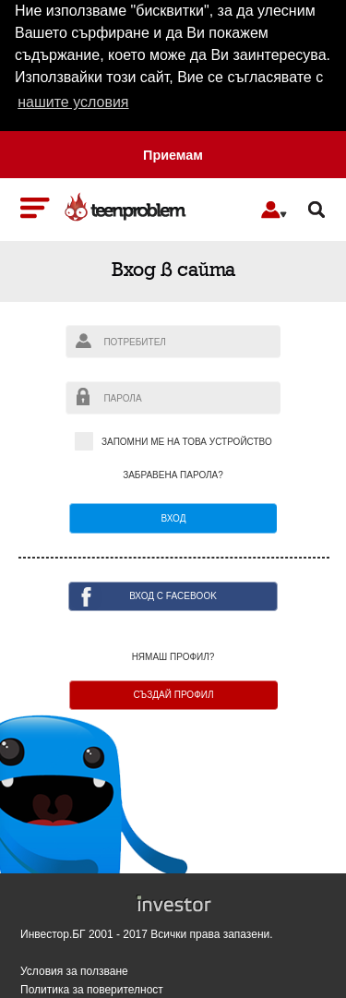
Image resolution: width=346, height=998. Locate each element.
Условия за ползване (74, 972)
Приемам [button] (173, 155)
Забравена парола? (173, 475)
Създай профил (173, 695)
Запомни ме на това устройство (172, 442)
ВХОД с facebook (173, 596)
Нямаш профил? (173, 657)
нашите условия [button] (73, 102)
